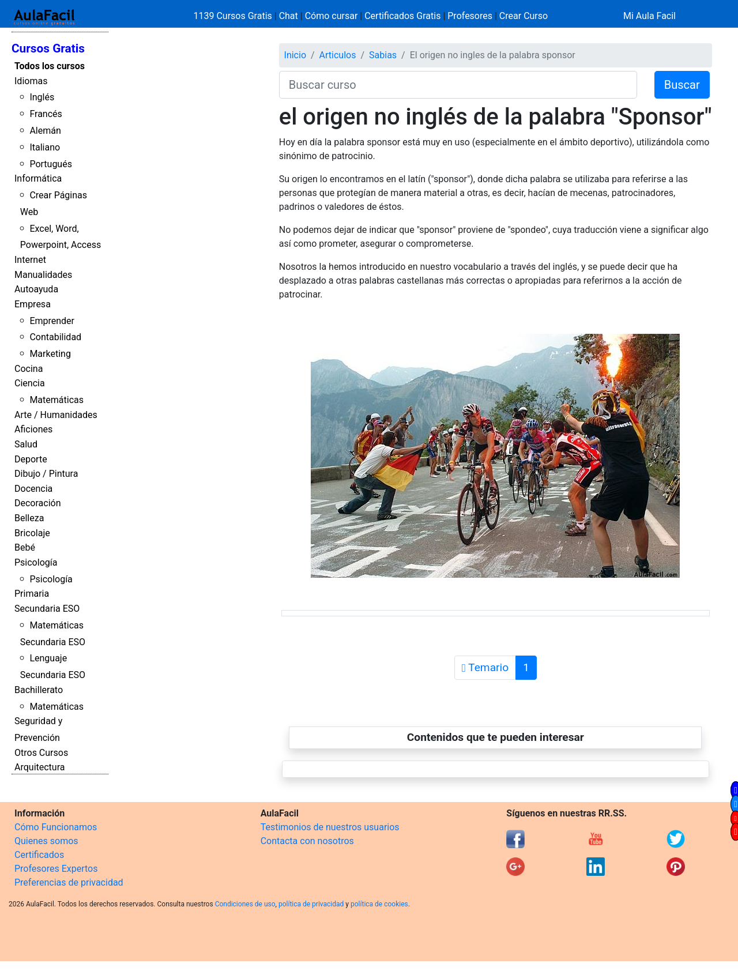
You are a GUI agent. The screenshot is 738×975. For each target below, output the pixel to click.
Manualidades (43, 274)
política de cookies (379, 904)
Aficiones (33, 429)
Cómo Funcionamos (55, 827)
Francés (45, 113)
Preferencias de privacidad (68, 882)
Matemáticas (56, 399)
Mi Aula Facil (649, 15)
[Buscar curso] (458, 85)
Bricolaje (32, 533)
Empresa (32, 304)
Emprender (51, 320)
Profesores (469, 15)
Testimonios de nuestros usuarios (330, 827)
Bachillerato (38, 689)
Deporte (30, 459)
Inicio (295, 55)
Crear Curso (523, 15)
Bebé (24, 547)
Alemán (45, 130)
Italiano (44, 147)
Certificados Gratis (402, 15)
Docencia (33, 488)
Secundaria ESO (47, 608)
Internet (30, 259)
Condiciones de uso (245, 904)
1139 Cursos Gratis (234, 15)
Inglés (41, 97)
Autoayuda (36, 289)
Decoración (37, 503)
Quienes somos (46, 840)
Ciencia (29, 383)
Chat (288, 15)
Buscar (682, 85)
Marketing (49, 353)
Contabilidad (55, 337)
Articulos (337, 55)
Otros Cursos (41, 752)
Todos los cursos (49, 66)
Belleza (29, 518)
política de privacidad (311, 904)
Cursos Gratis (48, 48)
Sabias (383, 55)
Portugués (50, 164)
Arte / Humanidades (55, 414)
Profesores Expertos (55, 868)
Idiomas (30, 81)
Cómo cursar (331, 15)
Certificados (39, 854)
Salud (25, 444)
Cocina (28, 368)
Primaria (31, 593)
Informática (38, 178)
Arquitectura (39, 767)
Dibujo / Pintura (46, 473)
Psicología (35, 562)
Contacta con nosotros (307, 840)
